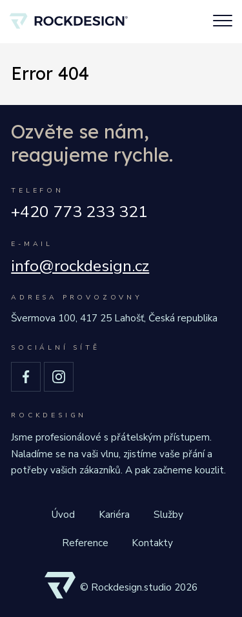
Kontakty (152, 542)
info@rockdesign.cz (80, 266)
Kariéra (114, 514)
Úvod (63, 514)
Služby (168, 514)
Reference (85, 542)
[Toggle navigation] (222, 22)
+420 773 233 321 (79, 212)
